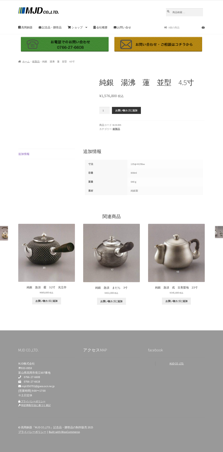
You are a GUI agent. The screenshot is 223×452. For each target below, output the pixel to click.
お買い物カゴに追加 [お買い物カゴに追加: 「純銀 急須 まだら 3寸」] (111, 301)
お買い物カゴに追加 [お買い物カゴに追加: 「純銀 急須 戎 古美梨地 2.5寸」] (176, 301)
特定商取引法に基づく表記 (36, 405)
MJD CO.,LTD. (176, 363)
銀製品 (36, 61)
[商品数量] (104, 110)
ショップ (75, 27)
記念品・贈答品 (50, 27)
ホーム (26, 61)
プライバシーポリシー (33, 401)
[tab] (46, 154)
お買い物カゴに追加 (126, 110)
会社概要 (100, 27)
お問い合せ (122, 27)
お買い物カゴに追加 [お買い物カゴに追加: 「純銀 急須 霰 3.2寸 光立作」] (46, 301)
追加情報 (23, 154)
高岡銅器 (25, 27)
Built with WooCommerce (64, 432)
